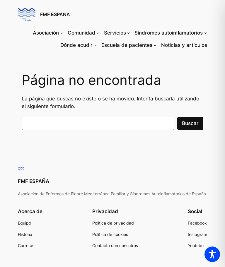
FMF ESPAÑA (55, 14)
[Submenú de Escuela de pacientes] (155, 45)
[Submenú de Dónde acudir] (95, 45)
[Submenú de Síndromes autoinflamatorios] (205, 32)
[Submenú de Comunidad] (97, 32)
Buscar (190, 123)
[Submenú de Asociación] (61, 32)
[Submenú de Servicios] (128, 32)
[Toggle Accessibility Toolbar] (212, 254)
